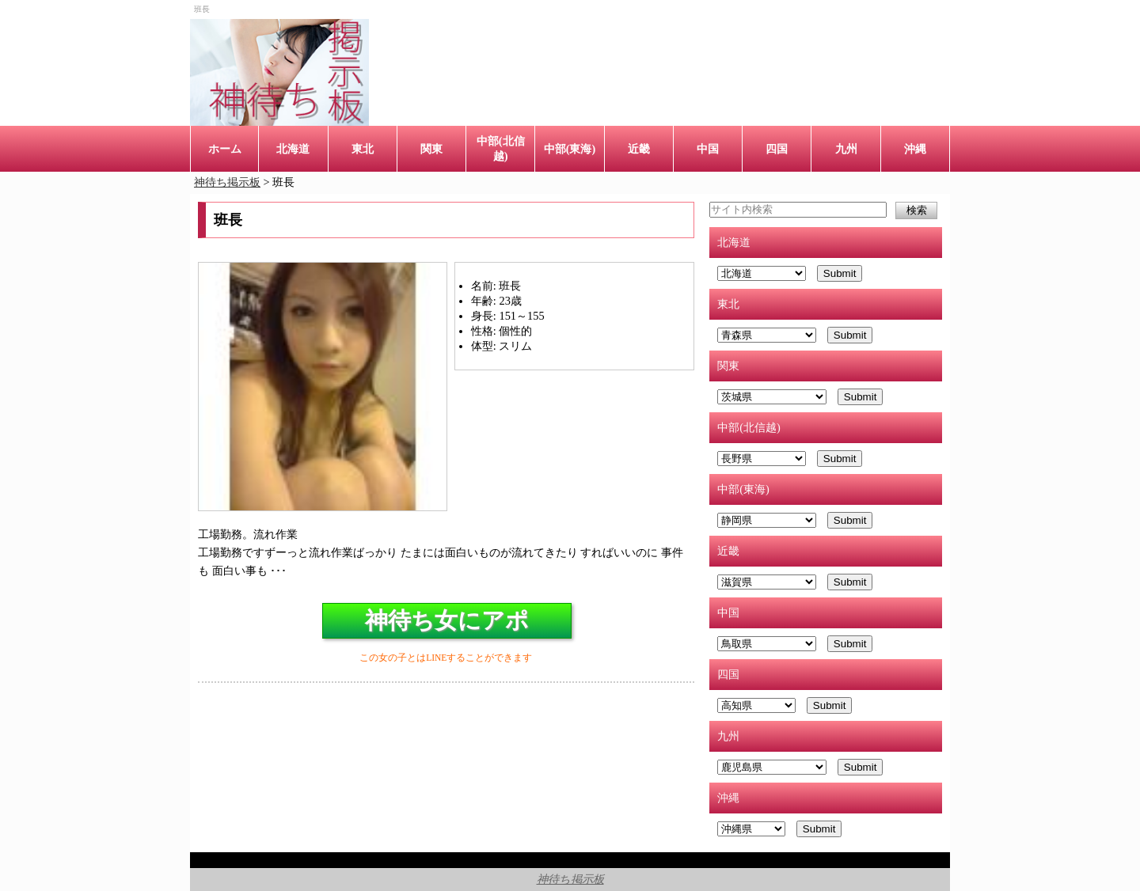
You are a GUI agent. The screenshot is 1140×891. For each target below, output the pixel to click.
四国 (777, 148)
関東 (431, 148)
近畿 (639, 148)
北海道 (293, 148)
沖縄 (915, 148)
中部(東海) (570, 148)
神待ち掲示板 (570, 879)
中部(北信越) (501, 148)
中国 (708, 148)
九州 (846, 148)
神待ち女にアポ (447, 620)
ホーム (224, 148)
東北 (363, 148)
